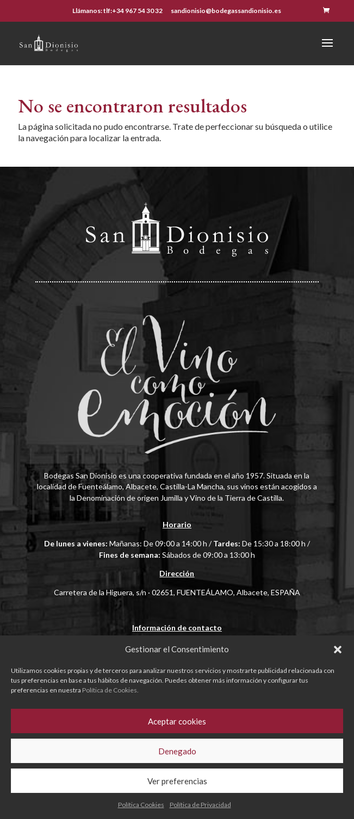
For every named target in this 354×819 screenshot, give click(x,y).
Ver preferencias (177, 781)
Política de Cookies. (110, 690)
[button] (337, 649)
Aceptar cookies (177, 721)
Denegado (177, 751)
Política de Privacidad (200, 805)
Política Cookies (141, 805)
